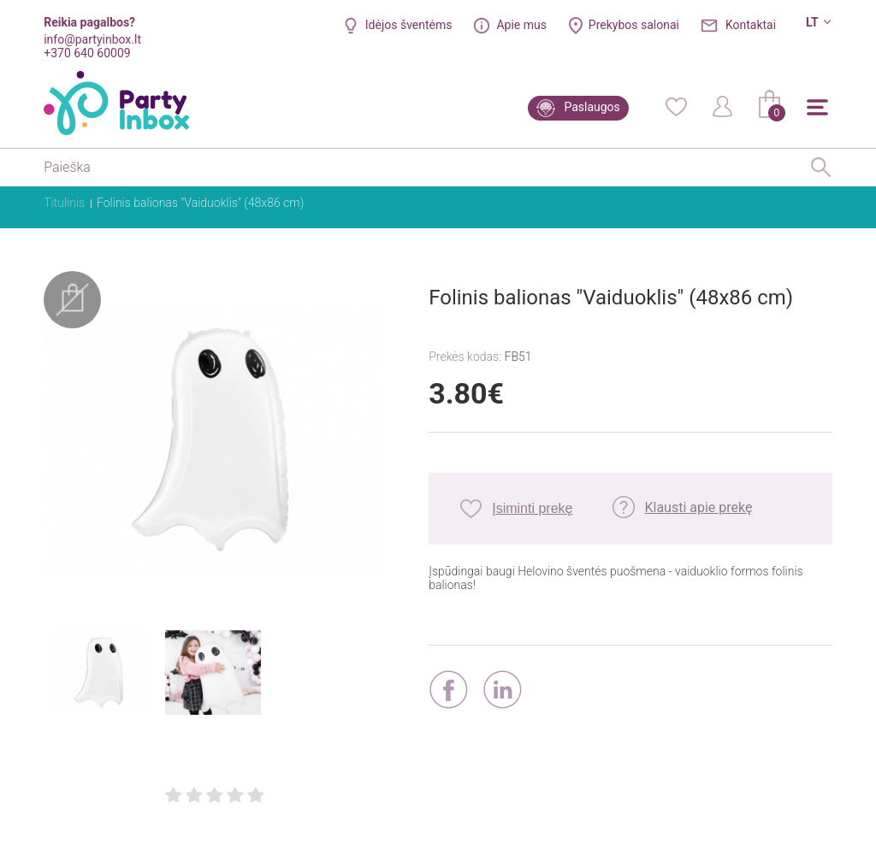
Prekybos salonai (634, 25)
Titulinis (64, 202)
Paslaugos (591, 107)
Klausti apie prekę (698, 507)
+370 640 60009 (87, 53)
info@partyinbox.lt (92, 39)
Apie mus (521, 25)
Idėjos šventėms (409, 25)
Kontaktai (750, 25)
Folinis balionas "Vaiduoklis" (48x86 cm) (200, 202)
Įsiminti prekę (532, 508)
